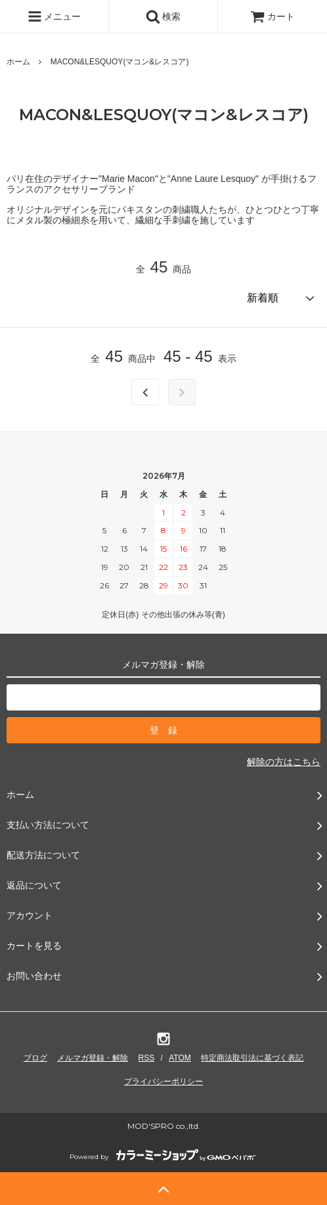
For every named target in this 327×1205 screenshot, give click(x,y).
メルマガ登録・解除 (92, 1058)
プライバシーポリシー (163, 1081)
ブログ (35, 1058)
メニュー (54, 16)
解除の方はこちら (283, 761)
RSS (147, 1058)
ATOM (180, 1058)
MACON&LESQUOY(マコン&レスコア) (120, 61)
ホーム (18, 61)
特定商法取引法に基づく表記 (252, 1058)
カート (272, 16)
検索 (163, 16)
